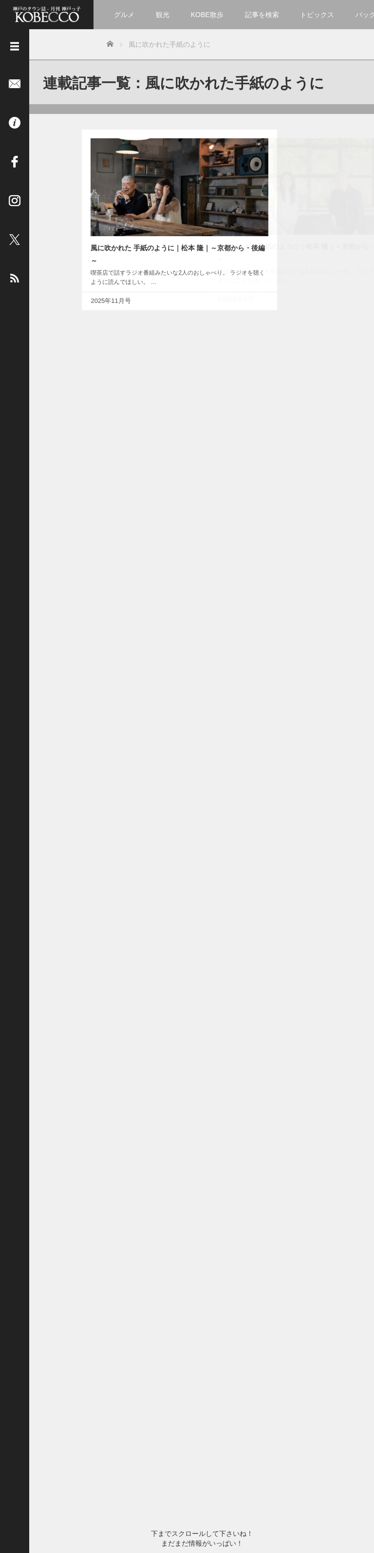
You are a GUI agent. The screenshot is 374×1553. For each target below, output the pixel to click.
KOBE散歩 (207, 15)
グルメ (124, 15)
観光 (162, 15)
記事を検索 (262, 15)
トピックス (317, 15)
